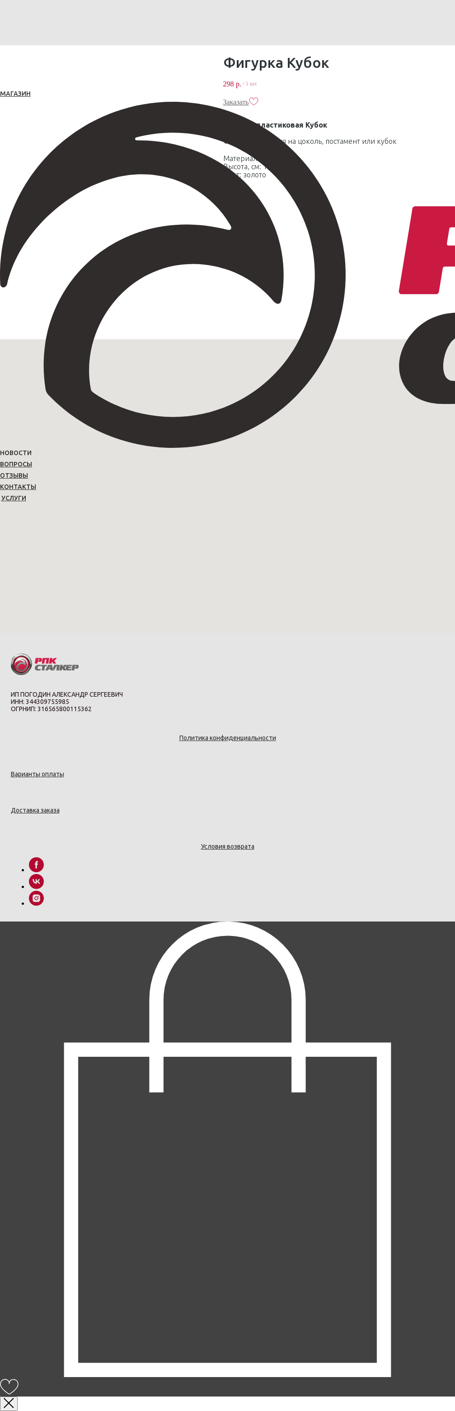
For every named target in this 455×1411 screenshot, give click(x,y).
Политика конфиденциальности (227, 737)
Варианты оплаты (37, 774)
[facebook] (36, 870)
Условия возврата (227, 846)
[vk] (36, 886)
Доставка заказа (35, 810)
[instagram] (36, 903)
